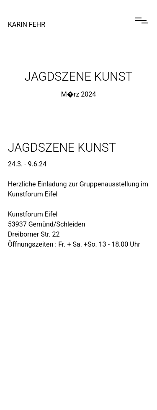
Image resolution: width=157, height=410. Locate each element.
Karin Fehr (26, 24)
